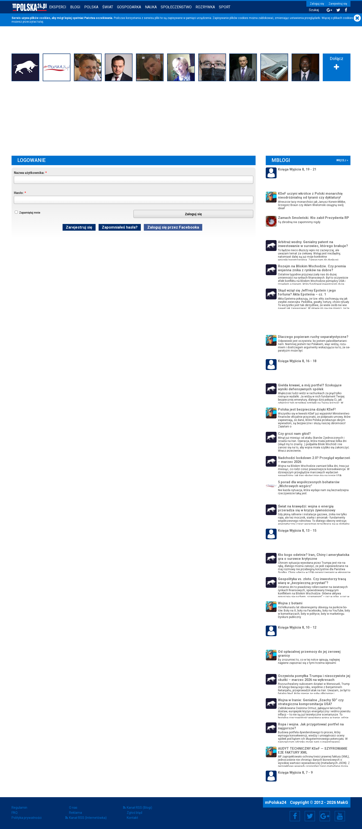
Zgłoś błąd (134, 812)
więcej (341, 160)
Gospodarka (129, 7)
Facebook (295, 816)
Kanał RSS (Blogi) (139, 807)
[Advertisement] (181, 117)
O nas (73, 807)
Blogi (75, 7)
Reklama (75, 812)
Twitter (310, 816)
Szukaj (314, 10)
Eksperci (57, 7)
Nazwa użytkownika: (29, 173)
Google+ (324, 816)
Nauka (151, 7)
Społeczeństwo (176, 7)
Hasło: (19, 193)
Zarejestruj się (338, 3)
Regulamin (19, 807)
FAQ (15, 812)
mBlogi (281, 160)
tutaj (40, 21)
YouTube (340, 816)
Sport (224, 7)
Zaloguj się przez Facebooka (173, 227)
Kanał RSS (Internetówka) (88, 818)
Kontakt (132, 818)
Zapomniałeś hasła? (120, 227)
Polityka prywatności (27, 818)
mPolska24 (276, 802)
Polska (91, 7)
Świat (107, 7)
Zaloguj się (317, 3)
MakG (342, 802)
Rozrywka (205, 7)
